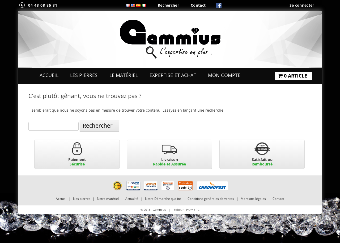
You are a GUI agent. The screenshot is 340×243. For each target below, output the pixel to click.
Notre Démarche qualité (163, 198)
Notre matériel (108, 198)
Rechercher (168, 5)
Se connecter (302, 5)
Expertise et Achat (173, 75)
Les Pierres (84, 75)
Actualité (131, 198)
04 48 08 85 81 (42, 5)
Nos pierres (81, 198)
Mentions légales (253, 198)
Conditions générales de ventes (211, 198)
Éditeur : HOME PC (186, 210)
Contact (198, 5)
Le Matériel (123, 75)
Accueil (49, 75)
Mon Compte (224, 75)
